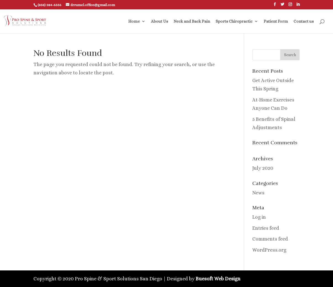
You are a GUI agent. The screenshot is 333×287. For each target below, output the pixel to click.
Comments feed (270, 239)
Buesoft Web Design (218, 278)
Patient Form (276, 21)
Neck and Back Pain (192, 21)
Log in (259, 217)
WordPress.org (269, 250)
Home (134, 21)
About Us (159, 21)
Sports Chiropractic (234, 21)
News (258, 192)
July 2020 (262, 168)
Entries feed (265, 228)
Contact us (303, 21)
